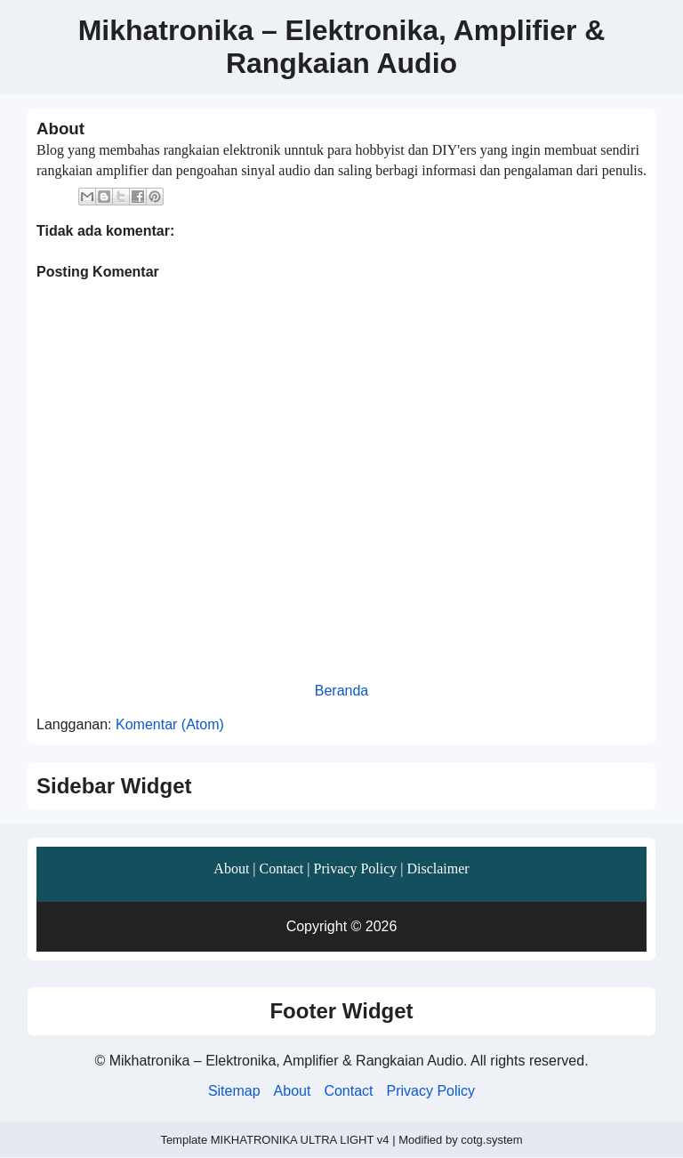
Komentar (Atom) (170, 724)
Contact (282, 868)
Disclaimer (437, 868)
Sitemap (234, 1090)
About (231, 868)
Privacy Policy (356, 868)
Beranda (342, 690)
